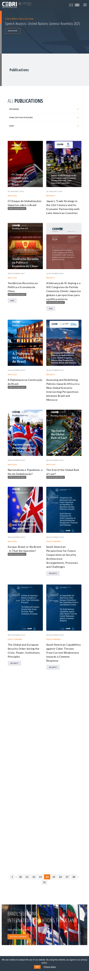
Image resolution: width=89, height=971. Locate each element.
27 (67, 876)
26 (60, 876)
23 (40, 876)
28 (73, 876)
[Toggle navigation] (85, 5)
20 (20, 876)
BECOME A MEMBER (18, 937)
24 (47, 876)
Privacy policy (50, 967)
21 (27, 876)
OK (37, 967)
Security (53, 573)
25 (53, 876)
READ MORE (12, 31)
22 (33, 876)
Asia (12, 300)
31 (44, 882)
